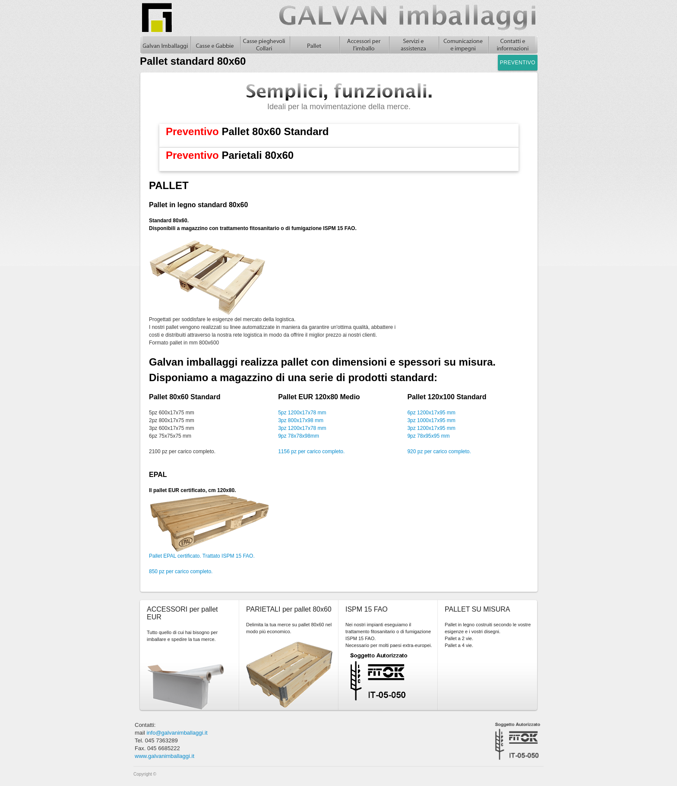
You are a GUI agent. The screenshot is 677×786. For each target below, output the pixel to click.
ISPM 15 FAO (366, 609)
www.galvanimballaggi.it (164, 756)
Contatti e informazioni (513, 45)
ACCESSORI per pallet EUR (182, 613)
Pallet (314, 45)
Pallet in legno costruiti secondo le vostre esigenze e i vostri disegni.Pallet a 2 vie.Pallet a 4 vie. (488, 635)
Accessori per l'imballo (364, 45)
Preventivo (517, 63)
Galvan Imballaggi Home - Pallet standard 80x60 (165, 45)
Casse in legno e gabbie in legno (215, 45)
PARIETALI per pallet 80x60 (289, 609)
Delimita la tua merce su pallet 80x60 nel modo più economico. (289, 628)
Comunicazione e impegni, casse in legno (463, 45)
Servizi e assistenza (413, 45)
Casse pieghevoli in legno (264, 45)
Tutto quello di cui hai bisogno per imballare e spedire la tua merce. (182, 636)
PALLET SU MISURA (477, 609)
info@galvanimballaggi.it (176, 732)
